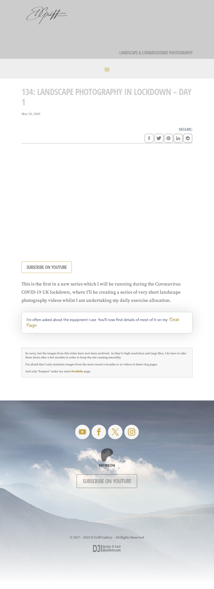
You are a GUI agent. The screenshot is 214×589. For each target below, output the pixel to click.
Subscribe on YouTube (107, 481)
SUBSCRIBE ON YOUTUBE (47, 267)
